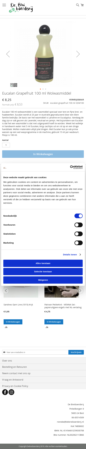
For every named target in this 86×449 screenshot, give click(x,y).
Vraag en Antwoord (12, 379)
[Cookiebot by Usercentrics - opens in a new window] (70, 167)
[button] (8, 54)
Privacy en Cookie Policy (15, 386)
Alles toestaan (43, 263)
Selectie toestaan (43, 271)
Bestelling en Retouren (14, 366)
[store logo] (21, 7)
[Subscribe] (76, 352)
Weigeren (43, 280)
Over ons (7, 360)
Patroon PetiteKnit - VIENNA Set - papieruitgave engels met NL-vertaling (63, 306)
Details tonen (70, 254)
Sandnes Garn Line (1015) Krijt (18, 304)
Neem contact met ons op (16, 373)
